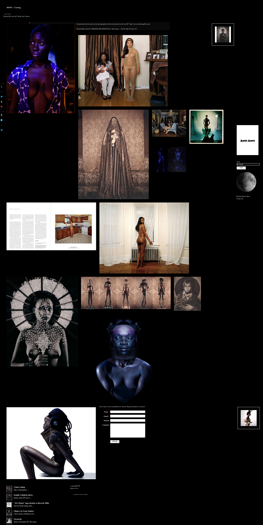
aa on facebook (1, 125)
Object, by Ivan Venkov (24, 511)
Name (106, 412)
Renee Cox (73, 488)
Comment (105, 425)
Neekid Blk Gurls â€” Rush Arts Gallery (16, 16)
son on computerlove (1, 106)
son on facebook (1, 91)
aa (1, 115)
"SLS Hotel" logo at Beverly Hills (31, 503)
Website (106, 420)
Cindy (19, 487)
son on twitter (1, 96)
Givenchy (18, 519)
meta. (75, 486)
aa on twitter (1, 130)
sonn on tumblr (1, 101)
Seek (238, 162)
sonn (1, 86)
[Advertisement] (247, 67)
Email (106, 416)
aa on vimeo (1, 120)
